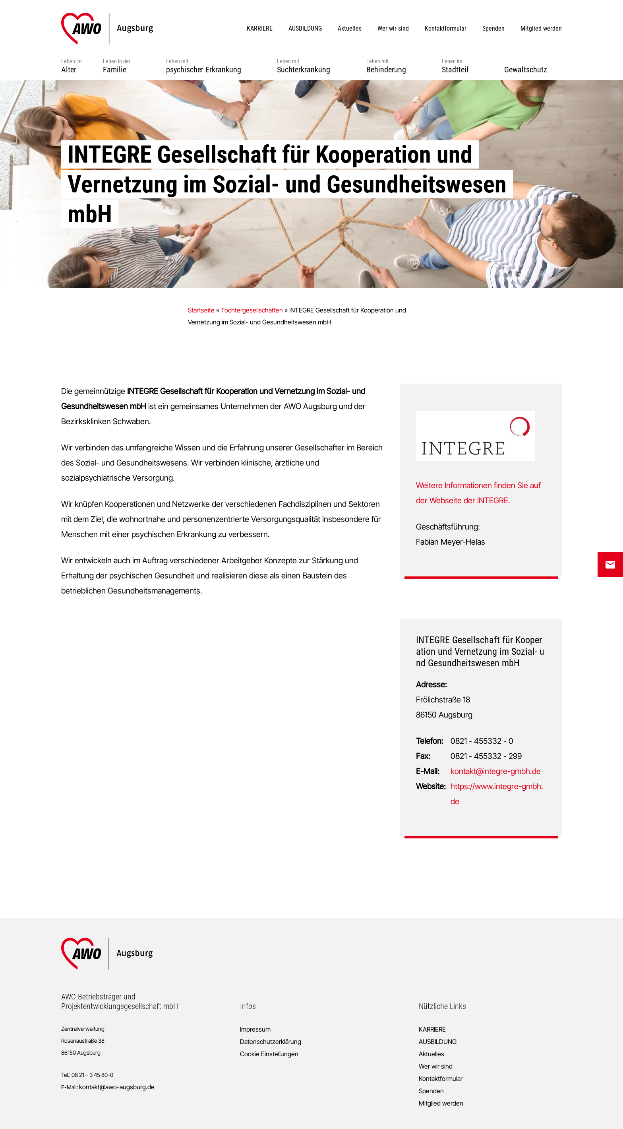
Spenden (431, 1091)
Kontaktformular (440, 1078)
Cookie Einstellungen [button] (269, 1054)
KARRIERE (432, 1029)
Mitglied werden (441, 1103)
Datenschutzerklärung (270, 1042)
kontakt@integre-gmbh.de (496, 771)
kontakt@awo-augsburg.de (117, 1087)
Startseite (201, 310)
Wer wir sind (436, 1066)
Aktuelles (431, 1054)
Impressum (255, 1029)
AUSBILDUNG (438, 1042)
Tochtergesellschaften (252, 310)
